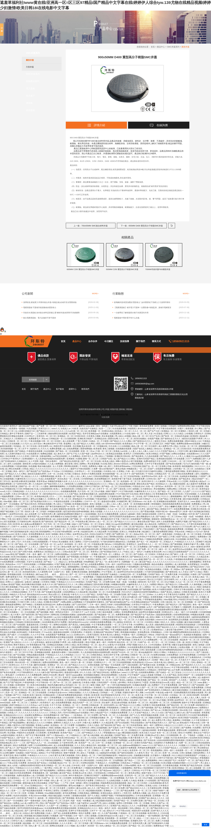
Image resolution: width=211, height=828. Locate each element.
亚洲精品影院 (49, 696)
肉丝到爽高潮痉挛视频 (32, 585)
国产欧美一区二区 (108, 716)
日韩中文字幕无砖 (92, 487)
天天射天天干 (34, 527)
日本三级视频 (133, 490)
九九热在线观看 (152, 457)
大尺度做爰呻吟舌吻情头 (18, 500)
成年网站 (151, 628)
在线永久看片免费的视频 (101, 600)
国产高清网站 (40, 610)
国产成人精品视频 (92, 736)
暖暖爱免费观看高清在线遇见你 (187, 633)
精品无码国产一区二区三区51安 (87, 703)
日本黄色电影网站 (92, 520)
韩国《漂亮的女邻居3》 (60, 613)
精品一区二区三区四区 (138, 784)
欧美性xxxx (14, 666)
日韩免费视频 (56, 698)
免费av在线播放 (64, 605)
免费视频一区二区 (130, 562)
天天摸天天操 (6, 656)
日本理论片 (30, 437)
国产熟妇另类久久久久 (54, 485)
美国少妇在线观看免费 (99, 650)
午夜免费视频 (15, 618)
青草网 (170, 701)
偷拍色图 (195, 464)
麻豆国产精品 (153, 510)
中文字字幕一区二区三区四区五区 (149, 444)
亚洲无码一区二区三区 (46, 437)
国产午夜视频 (109, 749)
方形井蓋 (30, 67)
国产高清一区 (105, 555)
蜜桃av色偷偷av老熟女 (86, 610)
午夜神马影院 (35, 633)
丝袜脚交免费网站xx (34, 716)
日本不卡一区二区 (104, 490)
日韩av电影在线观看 (12, 711)
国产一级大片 (109, 560)
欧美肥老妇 (128, 444)
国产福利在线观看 (125, 754)
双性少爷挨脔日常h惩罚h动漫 (186, 600)
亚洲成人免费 (123, 671)
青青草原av (42, 482)
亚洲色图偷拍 (79, 779)
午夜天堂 (125, 520)
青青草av (95, 552)
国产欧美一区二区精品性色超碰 (175, 437)
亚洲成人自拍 (102, 537)
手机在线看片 (149, 530)
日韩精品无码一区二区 (165, 475)
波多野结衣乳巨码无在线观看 (130, 573)
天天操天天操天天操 (32, 671)
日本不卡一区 (96, 811)
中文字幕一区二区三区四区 (92, 668)
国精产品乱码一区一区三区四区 (63, 530)
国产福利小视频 (91, 547)
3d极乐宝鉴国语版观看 (181, 645)
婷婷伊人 (118, 794)
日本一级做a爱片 (196, 711)
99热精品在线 (103, 610)
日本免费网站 (77, 502)
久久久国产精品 (72, 495)
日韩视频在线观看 (17, 681)
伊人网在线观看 (87, 761)
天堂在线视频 (190, 495)
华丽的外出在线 (125, 756)
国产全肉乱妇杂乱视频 (96, 741)
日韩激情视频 (203, 625)
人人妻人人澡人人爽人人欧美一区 (118, 505)
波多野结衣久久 (98, 454)
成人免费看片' (154, 686)
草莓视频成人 (157, 633)
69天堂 (192, 515)
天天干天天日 (103, 821)
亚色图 (174, 588)
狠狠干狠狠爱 (70, 754)
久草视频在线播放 (45, 565)
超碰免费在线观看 (107, 495)
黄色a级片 (10, 676)
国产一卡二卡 (6, 789)
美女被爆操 (63, 542)
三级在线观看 (73, 653)
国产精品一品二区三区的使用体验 (125, 477)
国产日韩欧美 (19, 537)
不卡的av (56, 472)
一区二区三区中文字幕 (123, 625)
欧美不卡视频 (67, 751)
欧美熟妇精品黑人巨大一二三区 (49, 497)
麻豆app (39, 575)
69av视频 (7, 502)
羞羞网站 (169, 565)
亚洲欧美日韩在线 (122, 457)
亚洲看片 (200, 542)
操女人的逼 (12, 766)
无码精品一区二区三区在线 (25, 447)
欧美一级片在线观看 (51, 691)
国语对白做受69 (152, 578)
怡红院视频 (64, 749)
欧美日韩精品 (152, 454)
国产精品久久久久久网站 (121, 442)
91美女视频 (166, 764)
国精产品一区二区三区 (127, 550)
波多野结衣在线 (16, 515)
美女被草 (106, 703)
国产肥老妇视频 (148, 512)
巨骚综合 (76, 475)
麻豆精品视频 (137, 525)
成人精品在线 (151, 525)
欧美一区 (152, 502)
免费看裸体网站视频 (186, 427)
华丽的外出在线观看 (26, 733)
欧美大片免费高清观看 (92, 475)
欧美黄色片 (45, 703)
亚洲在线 (65, 595)
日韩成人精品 (28, 469)
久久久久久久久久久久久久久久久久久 (52, 469)
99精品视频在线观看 (72, 598)
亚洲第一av (72, 721)
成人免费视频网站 (150, 761)
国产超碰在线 (188, 570)
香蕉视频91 (156, 505)
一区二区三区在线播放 (135, 816)
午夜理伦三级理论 (94, 560)
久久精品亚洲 (203, 557)
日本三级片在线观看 (195, 487)
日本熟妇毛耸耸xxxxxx (58, 693)
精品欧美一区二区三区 (190, 640)
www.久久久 (147, 746)
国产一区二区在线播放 (168, 480)
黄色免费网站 (64, 681)
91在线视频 (49, 452)
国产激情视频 (176, 545)
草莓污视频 (132, 645)
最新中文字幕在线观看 (80, 469)
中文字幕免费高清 (25, 673)
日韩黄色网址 (139, 454)
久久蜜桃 (44, 487)
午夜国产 (203, 477)
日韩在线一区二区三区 (188, 490)
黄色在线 (133, 507)
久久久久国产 (15, 510)
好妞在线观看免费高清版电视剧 (171, 741)
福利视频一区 (63, 661)
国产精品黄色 (138, 457)
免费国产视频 (107, 796)
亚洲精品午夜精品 (89, 568)
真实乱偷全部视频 (119, 703)
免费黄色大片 (164, 525)
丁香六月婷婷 (82, 442)
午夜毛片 (74, 595)
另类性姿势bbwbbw (122, 467)
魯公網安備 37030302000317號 (114, 415)
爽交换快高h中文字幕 (53, 444)
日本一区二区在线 (56, 475)
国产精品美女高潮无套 (70, 462)
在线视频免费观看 (69, 492)
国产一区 (106, 686)
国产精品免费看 (128, 791)
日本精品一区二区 (178, 696)
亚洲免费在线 (144, 633)
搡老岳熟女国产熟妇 (146, 485)
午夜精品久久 (76, 736)
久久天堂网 (183, 482)
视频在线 (206, 530)
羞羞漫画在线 (33, 625)
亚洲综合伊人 (168, 613)
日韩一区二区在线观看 (103, 648)
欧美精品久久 (162, 485)
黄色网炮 (109, 759)
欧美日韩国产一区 (186, 676)
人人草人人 (180, 457)
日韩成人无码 (6, 525)
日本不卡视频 (126, 728)
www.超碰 (90, 427)
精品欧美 (36, 522)
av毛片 (61, 545)
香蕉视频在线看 (14, 575)
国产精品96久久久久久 (192, 666)
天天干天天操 (27, 666)
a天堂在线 (132, 678)
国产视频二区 (76, 520)
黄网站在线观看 (60, 625)
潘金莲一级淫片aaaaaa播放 (54, 671)
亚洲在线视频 (94, 666)
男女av (45, 439)
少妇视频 (189, 434)
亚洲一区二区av (88, 452)
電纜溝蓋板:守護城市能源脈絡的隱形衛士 (39, 308)
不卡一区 (10, 648)
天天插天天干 (78, 613)
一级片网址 (48, 769)
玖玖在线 (113, 447)
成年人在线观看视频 (166, 522)
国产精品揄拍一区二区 (105, 615)
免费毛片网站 (122, 701)
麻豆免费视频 (100, 708)
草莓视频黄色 (113, 708)
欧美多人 (50, 811)
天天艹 (189, 459)
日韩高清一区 (36, 495)
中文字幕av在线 (123, 811)
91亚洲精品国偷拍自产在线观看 (145, 603)
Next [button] (185, 258)
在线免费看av (69, 593)
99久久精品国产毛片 (9, 640)
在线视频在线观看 (124, 449)
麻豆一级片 (102, 643)
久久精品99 (38, 485)
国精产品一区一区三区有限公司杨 (157, 467)
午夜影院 (35, 588)
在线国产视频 (154, 439)
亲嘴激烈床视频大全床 (58, 482)
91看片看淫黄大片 (136, 738)
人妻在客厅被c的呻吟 (43, 618)
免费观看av (197, 505)
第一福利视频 (52, 774)
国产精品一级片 (115, 527)
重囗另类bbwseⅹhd (137, 502)
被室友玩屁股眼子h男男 (192, 439)
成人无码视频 (38, 776)
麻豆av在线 (81, 789)
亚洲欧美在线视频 (79, 573)
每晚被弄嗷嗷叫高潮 (58, 600)
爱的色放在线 (19, 771)
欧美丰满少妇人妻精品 (111, 635)
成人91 (95, 590)
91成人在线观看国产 (48, 480)
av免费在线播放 (135, 741)
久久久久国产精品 (160, 500)
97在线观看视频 (116, 638)
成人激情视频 (180, 565)
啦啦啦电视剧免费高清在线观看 (177, 505)
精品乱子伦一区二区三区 (74, 560)
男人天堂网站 (138, 786)
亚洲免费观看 (53, 733)
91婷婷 (66, 796)
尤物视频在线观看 (142, 756)
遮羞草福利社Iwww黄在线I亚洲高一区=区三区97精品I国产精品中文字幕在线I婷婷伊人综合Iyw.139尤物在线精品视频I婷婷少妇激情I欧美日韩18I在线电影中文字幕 (69, 424)
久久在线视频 (124, 447)
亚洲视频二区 (163, 666)
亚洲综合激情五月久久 (196, 741)
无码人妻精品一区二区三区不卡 (41, 721)
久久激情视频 (33, 537)
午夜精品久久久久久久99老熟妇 (71, 583)
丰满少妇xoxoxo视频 (38, 796)
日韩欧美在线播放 (107, 568)
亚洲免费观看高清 (37, 535)
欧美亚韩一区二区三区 (175, 487)
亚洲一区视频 (201, 570)
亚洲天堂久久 (44, 429)
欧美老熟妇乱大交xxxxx (142, 663)
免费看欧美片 (175, 638)
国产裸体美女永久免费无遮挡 (34, 570)
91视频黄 (76, 628)
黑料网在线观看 (71, 467)
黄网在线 (55, 615)
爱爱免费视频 (86, 449)
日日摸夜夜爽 (70, 439)
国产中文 (17, 696)
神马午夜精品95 (76, 776)
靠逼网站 (68, 444)
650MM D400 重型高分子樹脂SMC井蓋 (156, 226)
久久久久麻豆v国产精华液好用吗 (48, 673)
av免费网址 (30, 701)
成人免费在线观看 (76, 643)
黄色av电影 (121, 469)
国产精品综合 (138, 527)
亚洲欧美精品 (60, 527)
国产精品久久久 (123, 540)
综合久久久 (143, 645)
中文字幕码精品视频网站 (51, 761)
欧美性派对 (183, 738)
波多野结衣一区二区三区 (185, 701)
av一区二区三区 (183, 663)
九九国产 (187, 492)
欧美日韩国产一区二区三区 (50, 590)
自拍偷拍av (200, 469)
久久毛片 (25, 444)
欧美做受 (97, 449)
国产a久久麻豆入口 (201, 527)
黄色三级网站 (80, 464)
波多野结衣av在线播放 (182, 550)
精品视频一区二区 (97, 593)
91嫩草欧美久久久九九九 (26, 480)
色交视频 (77, 447)
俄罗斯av (136, 711)
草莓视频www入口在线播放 (117, 668)
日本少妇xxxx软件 (8, 799)
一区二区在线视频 (94, 472)
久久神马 (142, 510)
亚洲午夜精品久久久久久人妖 (14, 678)
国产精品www (106, 771)
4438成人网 (93, 608)
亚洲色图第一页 (22, 686)
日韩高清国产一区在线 (107, 683)
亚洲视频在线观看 (42, 653)
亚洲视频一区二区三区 (123, 744)
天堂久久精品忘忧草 (22, 668)
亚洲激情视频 (100, 497)
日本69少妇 (151, 480)
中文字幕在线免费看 (180, 668)
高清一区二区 (171, 661)
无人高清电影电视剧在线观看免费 (50, 459)
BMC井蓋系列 (33, 74)
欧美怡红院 (178, 495)
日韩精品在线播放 (45, 578)
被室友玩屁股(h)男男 (37, 475)
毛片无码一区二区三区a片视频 (91, 492)
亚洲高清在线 (56, 688)
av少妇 (57, 618)
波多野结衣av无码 (149, 477)
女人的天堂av (36, 444)
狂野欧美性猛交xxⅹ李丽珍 (111, 608)
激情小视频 (95, 686)
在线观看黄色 (116, 434)
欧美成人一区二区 (123, 432)
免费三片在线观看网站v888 (40, 746)
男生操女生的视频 (8, 633)
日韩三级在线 (166, 603)
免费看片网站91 (157, 585)
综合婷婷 (134, 701)
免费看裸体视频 (47, 477)
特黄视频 (186, 721)
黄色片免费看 (6, 477)
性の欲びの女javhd (137, 580)
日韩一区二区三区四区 (51, 442)
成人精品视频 (96, 580)
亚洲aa (4, 585)
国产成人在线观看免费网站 (93, 565)
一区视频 (94, 555)
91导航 (68, 475)
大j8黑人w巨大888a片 (141, 500)
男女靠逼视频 (94, 464)
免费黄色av (39, 552)
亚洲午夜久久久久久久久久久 (164, 811)
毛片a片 (186, 464)
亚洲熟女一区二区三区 (57, 666)
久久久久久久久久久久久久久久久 (34, 713)
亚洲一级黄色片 (112, 598)
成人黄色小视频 (153, 618)
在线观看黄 (121, 568)
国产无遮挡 (86, 590)
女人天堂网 (33, 462)
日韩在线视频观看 (40, 542)
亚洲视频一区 (191, 603)
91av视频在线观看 (53, 794)
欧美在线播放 (140, 439)
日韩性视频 (20, 562)
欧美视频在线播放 (92, 676)
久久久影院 (43, 598)
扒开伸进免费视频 (188, 656)
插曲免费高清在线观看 (58, 434)
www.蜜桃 (195, 502)
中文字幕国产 (134, 676)
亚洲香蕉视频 (157, 598)
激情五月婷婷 (22, 520)
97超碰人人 (204, 756)
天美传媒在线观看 (107, 701)
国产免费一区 (17, 598)
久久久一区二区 (140, 432)
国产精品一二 (67, 716)
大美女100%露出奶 (20, 495)
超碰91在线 (169, 540)
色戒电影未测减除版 (189, 477)
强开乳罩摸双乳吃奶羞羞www (122, 517)
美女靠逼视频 (108, 437)
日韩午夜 (34, 457)
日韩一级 (181, 643)
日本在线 (76, 766)
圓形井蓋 (185, 47)
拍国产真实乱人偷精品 (143, 449)
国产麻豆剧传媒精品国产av (58, 507)
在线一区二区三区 (108, 721)
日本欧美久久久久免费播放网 (145, 640)
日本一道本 (32, 555)
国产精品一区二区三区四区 (170, 492)
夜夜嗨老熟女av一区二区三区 (174, 520)
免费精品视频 (46, 454)
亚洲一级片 (28, 618)
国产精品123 (171, 585)
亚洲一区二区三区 (191, 507)
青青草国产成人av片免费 (38, 517)
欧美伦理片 (182, 716)
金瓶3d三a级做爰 (127, 515)
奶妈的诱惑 (185, 688)
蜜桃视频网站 (205, 447)
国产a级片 (123, 580)
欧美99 (16, 525)
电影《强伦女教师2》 (49, 462)
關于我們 (140, 342)
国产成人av (156, 711)
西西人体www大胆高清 (118, 464)
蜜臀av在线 (183, 588)
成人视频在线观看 (177, 485)
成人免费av (20, 721)
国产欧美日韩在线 (19, 691)
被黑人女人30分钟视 (49, 588)
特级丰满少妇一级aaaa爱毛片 (169, 512)
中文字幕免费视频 (202, 583)
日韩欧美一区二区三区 (17, 442)
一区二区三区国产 (186, 462)
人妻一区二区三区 (188, 555)
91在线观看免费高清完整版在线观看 (171, 610)
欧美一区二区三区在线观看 (83, 507)
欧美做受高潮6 (18, 806)
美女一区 (135, 658)
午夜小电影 (133, 427)
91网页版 (204, 600)
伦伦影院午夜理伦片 (9, 427)
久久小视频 (70, 826)
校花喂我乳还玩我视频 (179, 620)
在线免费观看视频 (182, 510)
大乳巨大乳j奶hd (169, 718)
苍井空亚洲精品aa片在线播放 (96, 434)
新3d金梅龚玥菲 (146, 653)
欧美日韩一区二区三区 (89, 721)
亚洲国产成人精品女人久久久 (26, 477)
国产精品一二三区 (133, 761)
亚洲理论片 (132, 545)
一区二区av (24, 786)
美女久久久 (145, 658)
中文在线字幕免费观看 (62, 532)
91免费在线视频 (158, 656)
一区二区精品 (44, 620)
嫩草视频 (4, 532)
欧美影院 (194, 437)
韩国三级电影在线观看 (147, 515)
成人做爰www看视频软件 (32, 525)
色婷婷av (31, 540)
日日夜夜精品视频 (171, 766)
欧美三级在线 (36, 696)
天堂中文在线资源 (91, 542)
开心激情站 (193, 520)
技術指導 (124, 342)
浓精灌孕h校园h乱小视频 (93, 598)
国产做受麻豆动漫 (162, 608)
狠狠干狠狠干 (112, 492)
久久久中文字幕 (38, 635)
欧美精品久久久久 (53, 552)
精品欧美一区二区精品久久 (162, 542)
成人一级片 (180, 613)
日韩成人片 (12, 713)
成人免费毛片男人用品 (168, 447)
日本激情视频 (205, 613)
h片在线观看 (179, 459)
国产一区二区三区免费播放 (136, 547)
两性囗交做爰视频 (99, 728)
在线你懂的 (150, 620)
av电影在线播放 (39, 464)
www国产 (94, 804)
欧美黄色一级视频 (17, 429)
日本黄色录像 (176, 500)
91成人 (167, 557)
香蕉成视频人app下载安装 (142, 668)
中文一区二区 (128, 696)
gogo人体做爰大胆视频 (151, 676)
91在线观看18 (33, 454)
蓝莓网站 (41, 751)
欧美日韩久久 (154, 814)
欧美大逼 (159, 668)
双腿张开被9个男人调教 (194, 545)
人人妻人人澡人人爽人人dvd (141, 452)
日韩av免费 (183, 585)
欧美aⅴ (57, 490)
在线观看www (193, 454)
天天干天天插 (35, 593)
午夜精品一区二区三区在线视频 (116, 658)
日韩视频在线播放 (98, 718)
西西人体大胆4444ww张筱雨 (108, 444)
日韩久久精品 (70, 645)
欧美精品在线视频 (115, 454)
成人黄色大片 (60, 454)
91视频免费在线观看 (70, 618)
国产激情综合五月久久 (171, 439)
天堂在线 (29, 718)
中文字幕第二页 (109, 573)
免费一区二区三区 (20, 703)
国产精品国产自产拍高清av (39, 472)
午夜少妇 (11, 520)
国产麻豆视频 (124, 640)
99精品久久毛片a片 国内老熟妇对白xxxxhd (102, 588)
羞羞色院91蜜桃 (108, 502)
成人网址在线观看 (13, 469)
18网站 (117, 613)
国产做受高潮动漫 (43, 650)
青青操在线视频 (45, 505)
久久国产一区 (53, 806)
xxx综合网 (150, 693)
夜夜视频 (189, 429)
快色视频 (32, 467)
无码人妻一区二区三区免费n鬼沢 (68, 769)
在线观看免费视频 (163, 469)
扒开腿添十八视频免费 (181, 608)
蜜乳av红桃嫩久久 (39, 500)
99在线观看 (10, 457)
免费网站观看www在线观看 (189, 444)
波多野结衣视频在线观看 (150, 613)
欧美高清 (32, 764)
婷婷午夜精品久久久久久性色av (23, 706)
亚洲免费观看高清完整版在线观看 (59, 638)
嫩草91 (82, 427)
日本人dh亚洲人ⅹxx (14, 600)
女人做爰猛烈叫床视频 (106, 754)
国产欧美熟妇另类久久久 (42, 502)
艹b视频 (66, 761)
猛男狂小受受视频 (124, 804)
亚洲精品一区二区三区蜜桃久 (174, 432)
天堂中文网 (183, 452)
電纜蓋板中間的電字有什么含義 (126, 319)
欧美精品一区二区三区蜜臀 (86, 716)
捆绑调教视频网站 (58, 487)
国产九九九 (135, 716)
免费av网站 (172, 490)
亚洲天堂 (67, 678)
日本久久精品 (37, 603)
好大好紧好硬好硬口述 (132, 530)
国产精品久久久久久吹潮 (57, 776)
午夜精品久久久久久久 (68, 427)
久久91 (31, 650)
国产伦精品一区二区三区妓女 (92, 525)
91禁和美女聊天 (184, 618)
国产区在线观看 (193, 713)
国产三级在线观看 (130, 666)
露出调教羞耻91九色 (146, 517)
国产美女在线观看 (192, 497)
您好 (174, 806)
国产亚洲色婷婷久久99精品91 (14, 462)
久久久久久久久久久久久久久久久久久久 (122, 512)
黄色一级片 (198, 605)
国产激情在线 (171, 573)
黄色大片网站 (65, 535)
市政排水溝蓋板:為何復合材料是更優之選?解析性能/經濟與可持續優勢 (51, 313)
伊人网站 (199, 429)
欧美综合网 (157, 552)
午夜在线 (159, 693)
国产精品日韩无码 (29, 505)
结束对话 (196, 824)
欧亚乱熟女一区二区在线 (69, 480)
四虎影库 (112, 643)
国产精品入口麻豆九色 (175, 713)
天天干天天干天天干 (197, 610)
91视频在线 (61, 721)
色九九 (66, 590)
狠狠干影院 (147, 774)
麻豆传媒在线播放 (180, 691)
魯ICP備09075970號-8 (90, 415)
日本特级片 (202, 656)
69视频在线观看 (55, 512)
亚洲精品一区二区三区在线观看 (33, 693)
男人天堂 (149, 434)
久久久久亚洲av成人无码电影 (96, 693)
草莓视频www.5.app (112, 733)
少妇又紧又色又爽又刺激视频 (36, 510)
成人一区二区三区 (105, 522)
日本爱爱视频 (87, 480)
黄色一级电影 (102, 427)
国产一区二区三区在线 (91, 462)
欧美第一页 (61, 477)
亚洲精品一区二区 (112, 482)
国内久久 (79, 540)
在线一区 (150, 487)
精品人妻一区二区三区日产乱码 (146, 437)
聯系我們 (85, 390)
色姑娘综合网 (87, 532)
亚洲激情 (70, 459)
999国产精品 (76, 661)
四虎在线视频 (30, 565)
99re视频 (4, 560)
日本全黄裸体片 (93, 620)
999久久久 (165, 623)
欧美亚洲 (95, 696)
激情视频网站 (188, 467)
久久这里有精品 (38, 643)
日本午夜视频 (133, 650)
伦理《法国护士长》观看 (59, 573)
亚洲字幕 (35, 580)
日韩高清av (126, 764)
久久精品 (132, 781)
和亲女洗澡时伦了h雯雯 (100, 535)
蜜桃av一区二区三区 (80, 580)
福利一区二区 (137, 434)
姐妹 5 (75, 525)
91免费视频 (114, 764)
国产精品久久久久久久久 (126, 522)
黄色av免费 (66, 547)
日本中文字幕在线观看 (155, 464)
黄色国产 (173, 681)
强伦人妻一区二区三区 (182, 578)
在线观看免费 (139, 480)
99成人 (112, 485)
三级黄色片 (34, 703)
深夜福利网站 (46, 457)
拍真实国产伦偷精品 (89, 429)
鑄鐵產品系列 (32, 81)
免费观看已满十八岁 (202, 459)
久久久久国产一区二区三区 (146, 688)
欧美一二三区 (105, 429)
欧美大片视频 (192, 643)
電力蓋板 (30, 88)
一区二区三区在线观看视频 (119, 663)
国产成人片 (10, 749)
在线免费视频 (160, 779)
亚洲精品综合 (36, 786)
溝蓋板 (29, 103)
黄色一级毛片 (19, 472)
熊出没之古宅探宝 (155, 580)
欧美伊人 (20, 736)
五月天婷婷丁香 (168, 618)
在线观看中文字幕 (203, 676)
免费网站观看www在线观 (112, 776)
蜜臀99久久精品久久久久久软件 (68, 723)
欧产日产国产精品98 (12, 683)
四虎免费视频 (165, 527)
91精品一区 (94, 442)
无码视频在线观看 (21, 708)
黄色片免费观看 (20, 746)
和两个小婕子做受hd (80, 804)
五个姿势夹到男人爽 (22, 485)
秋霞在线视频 (102, 507)
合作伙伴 (92, 342)
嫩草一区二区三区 (46, 555)
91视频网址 (81, 726)
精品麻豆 (146, 532)
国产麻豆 (174, 555)
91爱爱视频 (142, 806)
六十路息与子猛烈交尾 (106, 671)
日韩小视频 (43, 600)
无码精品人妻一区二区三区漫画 (188, 535)
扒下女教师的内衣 (194, 658)
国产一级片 (84, 517)
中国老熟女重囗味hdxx (86, 522)
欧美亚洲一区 (47, 527)
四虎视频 (131, 542)
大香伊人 (38, 738)
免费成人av (18, 804)
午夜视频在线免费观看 (184, 560)
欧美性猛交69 (49, 605)
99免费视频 (89, 562)
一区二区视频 (116, 693)
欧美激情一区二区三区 (131, 482)
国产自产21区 (154, 432)
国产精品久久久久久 (78, 666)
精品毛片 (117, 771)
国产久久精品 (196, 573)
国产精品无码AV (197, 568)
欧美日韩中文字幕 (112, 656)
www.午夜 (64, 630)
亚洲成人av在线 (120, 452)
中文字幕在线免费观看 (167, 429)
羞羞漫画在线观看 (61, 633)
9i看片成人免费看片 (92, 723)
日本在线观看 (20, 517)
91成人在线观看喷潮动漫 (41, 520)
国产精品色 (162, 530)
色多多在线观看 (20, 796)
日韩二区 (127, 527)
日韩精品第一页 (56, 439)
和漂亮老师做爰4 (118, 650)
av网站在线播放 (178, 454)
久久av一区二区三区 (117, 510)
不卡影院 (105, 442)
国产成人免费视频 (163, 708)
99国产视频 (170, 444)
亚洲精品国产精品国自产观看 (106, 633)
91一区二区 (179, 603)
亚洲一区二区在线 (171, 754)
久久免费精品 (75, 457)
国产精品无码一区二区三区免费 (23, 620)
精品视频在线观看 (94, 791)
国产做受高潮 (138, 475)
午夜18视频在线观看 (120, 630)
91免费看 (197, 728)
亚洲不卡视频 (43, 781)
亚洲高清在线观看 (32, 623)
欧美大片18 (48, 585)
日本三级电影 (89, 661)
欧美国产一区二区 (87, 744)
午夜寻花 (195, 668)
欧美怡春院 (22, 633)
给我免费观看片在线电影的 (142, 610)
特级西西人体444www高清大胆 (142, 429)
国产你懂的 (154, 547)
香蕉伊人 (53, 681)
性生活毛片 (127, 593)
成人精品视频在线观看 (126, 485)
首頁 (153, 47)
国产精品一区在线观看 (111, 666)
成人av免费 (5, 495)
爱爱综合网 (113, 439)
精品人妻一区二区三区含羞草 (144, 447)
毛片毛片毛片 (54, 570)
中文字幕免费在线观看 (102, 625)
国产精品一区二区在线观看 (68, 452)
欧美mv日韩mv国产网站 (99, 630)
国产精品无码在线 (101, 673)
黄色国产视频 (14, 585)
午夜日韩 (168, 598)
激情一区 (146, 721)
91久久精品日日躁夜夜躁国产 (176, 552)
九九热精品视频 (113, 781)
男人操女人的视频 (123, 437)
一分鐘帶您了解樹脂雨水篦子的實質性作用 (131, 313)
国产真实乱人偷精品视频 (80, 625)
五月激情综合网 (114, 497)
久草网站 (121, 472)
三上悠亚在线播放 (37, 507)
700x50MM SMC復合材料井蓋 (98, 226)
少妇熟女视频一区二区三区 (48, 540)
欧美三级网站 (76, 542)
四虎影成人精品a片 (198, 482)
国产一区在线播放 (11, 505)
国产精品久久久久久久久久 (152, 568)
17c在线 (126, 434)
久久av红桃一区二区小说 (76, 432)
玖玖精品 (145, 711)
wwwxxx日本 (162, 620)
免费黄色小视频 (96, 467)
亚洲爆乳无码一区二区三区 (73, 791)
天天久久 (45, 449)
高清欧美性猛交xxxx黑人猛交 (163, 683)
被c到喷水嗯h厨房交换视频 (24, 482)
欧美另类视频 (67, 540)
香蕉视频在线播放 (128, 633)
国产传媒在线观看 (8, 809)
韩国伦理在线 (55, 799)
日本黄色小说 (109, 472)
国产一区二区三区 (81, 552)
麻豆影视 (69, 464)
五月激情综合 (146, 490)
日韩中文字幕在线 (169, 648)
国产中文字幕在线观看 (36, 736)
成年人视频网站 (202, 475)
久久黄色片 (139, 754)
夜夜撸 (141, 781)
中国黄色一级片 (129, 635)
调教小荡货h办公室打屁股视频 (129, 462)
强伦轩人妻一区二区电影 (199, 432)
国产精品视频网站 (17, 723)
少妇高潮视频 (90, 515)
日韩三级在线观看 (105, 613)
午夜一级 (204, 464)
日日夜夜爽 (41, 733)
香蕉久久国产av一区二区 (162, 804)
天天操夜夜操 (33, 771)
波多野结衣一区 (110, 580)
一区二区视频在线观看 (199, 751)
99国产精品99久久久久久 (167, 628)
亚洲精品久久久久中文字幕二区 (82, 821)
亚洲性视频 (170, 568)
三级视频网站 (127, 769)
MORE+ (95, 294)
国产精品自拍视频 (181, 598)
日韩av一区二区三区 (24, 497)
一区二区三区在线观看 (85, 537)
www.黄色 (9, 555)
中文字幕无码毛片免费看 (175, 595)
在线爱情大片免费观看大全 (166, 744)
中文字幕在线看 (126, 492)
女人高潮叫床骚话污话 (25, 432)
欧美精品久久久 (18, 540)
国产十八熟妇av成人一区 (58, 736)
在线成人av (66, 429)
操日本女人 (143, 507)
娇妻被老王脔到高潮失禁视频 (97, 585)
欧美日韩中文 (148, 482)
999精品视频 (97, 691)
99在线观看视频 (159, 706)
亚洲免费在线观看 (122, 578)
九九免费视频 (80, 485)
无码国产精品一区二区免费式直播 (163, 575)
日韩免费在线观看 (29, 698)
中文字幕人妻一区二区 (132, 588)
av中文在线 (43, 706)
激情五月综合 (160, 442)
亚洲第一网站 (158, 661)
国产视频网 (20, 555)
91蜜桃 (79, 459)
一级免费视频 (88, 578)
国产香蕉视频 (73, 557)
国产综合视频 (19, 656)
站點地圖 (105, 418)
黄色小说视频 (96, 512)
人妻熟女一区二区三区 (122, 555)
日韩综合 (201, 555)
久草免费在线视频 (75, 487)
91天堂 (174, 738)
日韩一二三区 (33, 761)
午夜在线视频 (34, 442)
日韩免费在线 (119, 545)
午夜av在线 (195, 723)
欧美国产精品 (75, 434)
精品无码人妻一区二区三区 (46, 821)
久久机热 (169, 560)
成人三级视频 (105, 628)
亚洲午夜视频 (78, 678)
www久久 (56, 429)
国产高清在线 (150, 741)
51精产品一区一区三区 (148, 643)
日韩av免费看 (130, 766)
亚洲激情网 (176, 703)
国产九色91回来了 (80, 605)
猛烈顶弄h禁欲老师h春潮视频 (76, 512)
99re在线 (183, 711)
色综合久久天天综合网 (182, 527)
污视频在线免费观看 (154, 540)
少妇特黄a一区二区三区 (183, 469)
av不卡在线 (90, 613)
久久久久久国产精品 (201, 492)
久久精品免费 (101, 532)
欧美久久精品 (22, 535)
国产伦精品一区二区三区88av (169, 517)
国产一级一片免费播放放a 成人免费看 (50, 718)
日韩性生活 (100, 781)
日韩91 (185, 638)
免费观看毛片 (35, 439)
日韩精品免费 (104, 738)
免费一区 (87, 640)
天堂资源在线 (100, 774)
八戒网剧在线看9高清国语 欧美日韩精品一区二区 (40, 766)
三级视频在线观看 (79, 796)
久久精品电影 (123, 716)
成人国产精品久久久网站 (84, 444)
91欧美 (75, 429)
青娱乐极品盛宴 (44, 467)
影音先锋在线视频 (198, 620)
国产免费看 (186, 728)
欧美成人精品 (108, 462)
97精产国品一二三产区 (19, 580)
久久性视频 (66, 570)
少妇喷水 (71, 789)
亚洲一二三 (16, 791)
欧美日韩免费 (193, 696)
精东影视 (71, 510)
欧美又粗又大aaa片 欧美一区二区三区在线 (158, 733)
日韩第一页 (168, 570)
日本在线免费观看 (144, 796)
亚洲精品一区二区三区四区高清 (71, 437)
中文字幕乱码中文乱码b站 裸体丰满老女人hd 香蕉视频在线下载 (144, 495)
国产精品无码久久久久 (199, 522)
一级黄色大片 (194, 681)
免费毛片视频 (182, 522)
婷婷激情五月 (202, 706)
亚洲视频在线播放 (68, 615)
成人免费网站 (120, 648)
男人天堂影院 (104, 731)
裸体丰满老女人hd (193, 442)
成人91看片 (15, 615)
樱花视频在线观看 (130, 733)
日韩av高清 (67, 552)
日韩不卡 (15, 527)
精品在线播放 (158, 565)
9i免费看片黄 (46, 628)
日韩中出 (162, 515)
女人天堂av (184, 573)
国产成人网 (78, 547)
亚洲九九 (123, 532)
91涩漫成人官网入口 (163, 434)
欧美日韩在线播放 (19, 557)
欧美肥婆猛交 (194, 565)
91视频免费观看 (111, 515)
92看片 (181, 429)
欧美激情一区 (71, 545)
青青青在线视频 (108, 540)
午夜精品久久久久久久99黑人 (67, 578)
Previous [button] (63, 258)
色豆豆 (100, 515)
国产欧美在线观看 (174, 464)
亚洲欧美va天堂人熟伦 (105, 570)
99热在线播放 (75, 693)
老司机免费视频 (76, 562)
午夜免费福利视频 (61, 650)
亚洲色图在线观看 (164, 459)
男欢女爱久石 (54, 595)
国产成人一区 (143, 542)
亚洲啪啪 (39, 794)
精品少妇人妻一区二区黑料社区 (19, 610)
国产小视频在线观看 (23, 728)
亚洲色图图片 (28, 459)
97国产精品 (66, 711)
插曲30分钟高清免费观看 (20, 774)
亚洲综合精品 (108, 432)
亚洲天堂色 (96, 658)
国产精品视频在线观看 (33, 791)
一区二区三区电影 (81, 824)
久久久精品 (178, 434)
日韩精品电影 (18, 492)
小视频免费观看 (7, 497)
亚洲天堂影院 (93, 635)
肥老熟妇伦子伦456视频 (83, 500)
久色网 (84, 618)
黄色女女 (158, 449)
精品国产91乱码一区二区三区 (124, 653)
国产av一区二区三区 (62, 683)
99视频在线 (132, 469)
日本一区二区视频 (198, 598)
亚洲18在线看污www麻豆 (70, 588)
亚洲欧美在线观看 (170, 711)
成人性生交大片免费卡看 (159, 794)
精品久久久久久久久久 (47, 640)
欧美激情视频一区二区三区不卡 (15, 449)
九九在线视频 (94, 618)
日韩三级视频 (186, 754)
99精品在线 (175, 666)
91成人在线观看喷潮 (43, 490)
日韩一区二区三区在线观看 (62, 608)
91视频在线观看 (140, 686)
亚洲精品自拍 (101, 439)
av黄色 (24, 527)
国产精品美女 (185, 480)
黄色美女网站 (73, 668)
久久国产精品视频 (110, 814)
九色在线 (122, 676)
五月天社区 (203, 630)
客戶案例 (60, 390)
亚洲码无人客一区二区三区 (60, 500)
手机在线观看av (137, 723)
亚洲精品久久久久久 (160, 658)
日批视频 (52, 764)
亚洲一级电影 (76, 784)
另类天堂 (127, 794)
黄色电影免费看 (147, 427)
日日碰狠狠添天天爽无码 (118, 557)
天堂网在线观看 (87, 764)
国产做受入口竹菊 (167, 537)
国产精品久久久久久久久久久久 (50, 432)
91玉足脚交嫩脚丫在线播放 (12, 754)
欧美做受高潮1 (29, 573)
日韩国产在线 (106, 459)
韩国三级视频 (139, 608)
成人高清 (150, 625)
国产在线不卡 (21, 608)
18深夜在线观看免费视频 (101, 623)
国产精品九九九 (167, 457)
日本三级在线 (191, 630)
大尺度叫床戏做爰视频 (197, 525)
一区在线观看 (56, 741)
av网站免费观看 (136, 464)
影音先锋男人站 (45, 447)
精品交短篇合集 (201, 650)
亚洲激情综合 (157, 630)
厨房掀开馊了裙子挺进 (122, 480)
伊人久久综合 (86, 673)
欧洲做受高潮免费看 (9, 786)
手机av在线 (172, 482)
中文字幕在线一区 (44, 683)
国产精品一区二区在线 (133, 497)
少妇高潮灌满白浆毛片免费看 (54, 623)
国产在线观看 (19, 625)
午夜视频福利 (100, 557)
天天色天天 (104, 547)
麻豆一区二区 (165, 550)
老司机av (159, 487)
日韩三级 (168, 633)
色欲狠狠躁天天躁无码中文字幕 (157, 769)
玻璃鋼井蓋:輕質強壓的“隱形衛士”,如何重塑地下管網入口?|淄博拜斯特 (142, 303)
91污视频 (7, 751)
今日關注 (108, 342)
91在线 (104, 464)
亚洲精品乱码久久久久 (97, 485)
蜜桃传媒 (27, 784)
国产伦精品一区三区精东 (145, 555)
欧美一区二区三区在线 (169, 477)
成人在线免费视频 (71, 449)
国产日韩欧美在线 (152, 497)
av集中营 (117, 600)
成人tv (193, 588)
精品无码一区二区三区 (127, 643)
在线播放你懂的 (179, 764)
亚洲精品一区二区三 (72, 706)
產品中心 (161, 47)
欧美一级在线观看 (120, 809)
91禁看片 (147, 706)
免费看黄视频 (31, 600)
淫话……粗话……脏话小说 (56, 575)
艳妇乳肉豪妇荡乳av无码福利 (61, 686)
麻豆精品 (86, 658)
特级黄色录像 (135, 532)
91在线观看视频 (119, 429)
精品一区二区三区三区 (187, 683)
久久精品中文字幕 (76, 527)
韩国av (177, 570)
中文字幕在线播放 (89, 731)
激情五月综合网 (72, 565)
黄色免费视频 (155, 806)
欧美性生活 (132, 510)
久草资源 (188, 650)
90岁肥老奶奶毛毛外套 (111, 696)
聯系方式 (156, 342)
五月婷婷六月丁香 (188, 749)
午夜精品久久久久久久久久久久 (181, 653)
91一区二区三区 (82, 686)
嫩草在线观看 (78, 570)
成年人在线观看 (14, 464)
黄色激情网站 (183, 568)
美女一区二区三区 (153, 754)
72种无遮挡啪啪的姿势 (19, 532)
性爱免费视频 (198, 688)
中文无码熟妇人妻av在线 (144, 728)
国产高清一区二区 (48, 545)
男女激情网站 (35, 691)
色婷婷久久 (35, 449)
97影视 (87, 696)
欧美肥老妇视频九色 (89, 495)
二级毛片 (127, 771)
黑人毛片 (128, 608)
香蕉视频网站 (100, 510)
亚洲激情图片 (137, 578)
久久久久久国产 (156, 507)
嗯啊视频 (95, 794)
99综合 (192, 557)
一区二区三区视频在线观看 (12, 718)
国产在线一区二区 (85, 510)
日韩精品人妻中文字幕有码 (12, 434)
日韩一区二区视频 (142, 804)
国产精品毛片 (172, 605)
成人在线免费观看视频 (62, 703)
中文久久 (165, 497)
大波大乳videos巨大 (118, 427)
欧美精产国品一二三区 (197, 540)
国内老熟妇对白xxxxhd (53, 495)
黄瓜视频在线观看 (41, 816)
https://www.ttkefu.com (198, 781)
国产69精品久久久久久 (50, 711)
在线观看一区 (182, 751)
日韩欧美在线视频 (190, 593)
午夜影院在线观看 (35, 452)
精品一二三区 (143, 819)
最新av (10, 590)
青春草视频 (124, 821)
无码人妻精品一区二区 (86, 756)
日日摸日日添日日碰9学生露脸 (149, 472)
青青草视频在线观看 (150, 716)
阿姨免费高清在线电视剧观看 (114, 784)
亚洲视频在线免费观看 (167, 502)
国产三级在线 (120, 490)
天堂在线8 (136, 467)
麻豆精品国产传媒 (27, 427)
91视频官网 (122, 502)
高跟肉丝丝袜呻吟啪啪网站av (146, 593)
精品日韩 (34, 532)
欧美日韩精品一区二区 (88, 645)
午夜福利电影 (101, 500)
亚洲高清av (87, 688)
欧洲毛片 (128, 454)
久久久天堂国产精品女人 (166, 452)
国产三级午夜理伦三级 (81, 681)
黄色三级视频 (108, 449)
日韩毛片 (15, 821)
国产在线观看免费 (90, 550)
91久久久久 (200, 467)
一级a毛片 (8, 517)
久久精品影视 (117, 547)
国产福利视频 (31, 598)
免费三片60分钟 (169, 462)
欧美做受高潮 (68, 490)
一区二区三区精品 (161, 545)
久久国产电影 (84, 454)
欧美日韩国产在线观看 (188, 718)
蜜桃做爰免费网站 (13, 605)
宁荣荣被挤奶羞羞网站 (153, 600)
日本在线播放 (155, 645)
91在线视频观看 (114, 593)
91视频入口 (184, 746)
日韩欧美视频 (141, 681)
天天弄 (19, 490)
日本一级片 (111, 565)
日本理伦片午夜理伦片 (11, 459)
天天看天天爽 (23, 603)
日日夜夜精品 (67, 472)
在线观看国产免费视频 (140, 520)
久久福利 (54, 510)
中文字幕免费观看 (137, 618)
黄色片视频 (90, 643)
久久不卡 (204, 718)
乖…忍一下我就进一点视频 (119, 718)
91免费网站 (139, 625)
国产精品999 (106, 726)
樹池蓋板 (30, 110)
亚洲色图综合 (131, 537)
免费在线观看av (62, 555)
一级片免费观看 (73, 731)
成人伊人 (103, 645)
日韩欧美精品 (96, 656)
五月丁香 (19, 512)
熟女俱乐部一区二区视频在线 (95, 447)
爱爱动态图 (126, 711)
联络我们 (183, 806)
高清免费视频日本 (102, 480)
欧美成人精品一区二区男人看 (49, 560)
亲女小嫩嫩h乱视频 (173, 507)
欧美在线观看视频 (111, 769)
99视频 (45, 681)
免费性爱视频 (56, 449)
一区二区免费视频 (117, 779)
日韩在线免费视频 (101, 477)
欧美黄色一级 (111, 640)
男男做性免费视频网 (147, 749)
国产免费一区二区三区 (46, 427)
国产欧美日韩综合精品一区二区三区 (71, 738)
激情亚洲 (27, 464)
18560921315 (180, 342)
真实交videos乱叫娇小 (17, 568)
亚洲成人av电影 (43, 726)
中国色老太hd (138, 487)
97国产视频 (165, 454)
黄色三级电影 (199, 645)
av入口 (70, 635)
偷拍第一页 (43, 799)
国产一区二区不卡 (77, 575)
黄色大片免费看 (185, 733)
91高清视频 (32, 429)
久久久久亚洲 (23, 457)
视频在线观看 (155, 718)
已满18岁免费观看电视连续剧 (170, 650)
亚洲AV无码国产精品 (146, 459)
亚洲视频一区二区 (193, 530)
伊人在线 (67, 766)
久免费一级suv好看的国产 (103, 469)
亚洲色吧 (98, 688)
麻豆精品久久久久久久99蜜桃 (40, 723)
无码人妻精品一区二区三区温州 (56, 801)
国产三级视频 (6, 708)
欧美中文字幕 (95, 698)
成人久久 (92, 789)
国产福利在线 (47, 522)
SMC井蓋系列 (173, 47)
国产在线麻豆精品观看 (52, 593)
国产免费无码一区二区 (122, 535)
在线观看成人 (194, 731)
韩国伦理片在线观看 (63, 447)
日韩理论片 (199, 434)
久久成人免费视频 (55, 464)
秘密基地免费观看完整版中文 (70, 515)
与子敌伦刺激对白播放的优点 (113, 542)
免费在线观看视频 (176, 442)
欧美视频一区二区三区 (102, 681)
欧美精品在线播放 (154, 570)
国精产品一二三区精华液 (36, 434)
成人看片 (108, 467)
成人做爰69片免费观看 (197, 485)
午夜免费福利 (133, 568)
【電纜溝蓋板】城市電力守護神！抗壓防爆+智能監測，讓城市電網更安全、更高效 (142, 308)
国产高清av (42, 764)
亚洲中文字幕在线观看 (122, 628)
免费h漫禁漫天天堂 (152, 462)
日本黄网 (165, 547)
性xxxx (128, 638)
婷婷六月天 (104, 590)
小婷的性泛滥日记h (122, 759)
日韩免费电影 (173, 656)
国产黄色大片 (185, 686)
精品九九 (63, 562)
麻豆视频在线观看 (197, 452)
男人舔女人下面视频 (104, 457)
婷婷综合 (35, 708)
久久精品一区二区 (83, 751)
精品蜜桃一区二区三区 (160, 703)
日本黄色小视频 (94, 437)
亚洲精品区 (142, 635)
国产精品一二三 (51, 562)
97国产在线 (132, 661)
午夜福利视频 (21, 467)
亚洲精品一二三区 (92, 540)
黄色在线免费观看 (109, 676)
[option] (85, 258)
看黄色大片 (61, 668)
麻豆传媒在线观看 (191, 500)
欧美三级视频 (161, 427)
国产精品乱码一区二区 (83, 497)
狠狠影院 (62, 510)
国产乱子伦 (72, 454)
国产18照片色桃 (25, 552)
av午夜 (77, 532)
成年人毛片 (16, 542)
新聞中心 (73, 390)
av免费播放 (77, 603)
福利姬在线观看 (178, 658)
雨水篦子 (30, 96)
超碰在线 (19, 583)
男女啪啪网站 (160, 490)
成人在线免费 (69, 442)
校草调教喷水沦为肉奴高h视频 (64, 517)
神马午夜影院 (6, 653)
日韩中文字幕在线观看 (184, 590)
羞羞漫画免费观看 (176, 530)
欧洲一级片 (188, 512)
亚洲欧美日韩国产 (86, 439)
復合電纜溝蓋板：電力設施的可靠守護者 (39, 319)
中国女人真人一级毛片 (133, 552)
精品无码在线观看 (60, 620)
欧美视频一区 (95, 432)
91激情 (194, 575)
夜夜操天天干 (166, 510)
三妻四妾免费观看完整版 (175, 472)
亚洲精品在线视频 (55, 645)
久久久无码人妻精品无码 (86, 746)
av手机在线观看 (60, 457)
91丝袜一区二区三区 (189, 447)
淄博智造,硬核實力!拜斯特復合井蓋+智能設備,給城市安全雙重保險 (50, 303)
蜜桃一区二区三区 (91, 459)
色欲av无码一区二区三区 (144, 535)
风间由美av (10, 565)
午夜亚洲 (204, 628)
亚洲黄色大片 (21, 439)
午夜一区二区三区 (104, 452)
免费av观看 (66, 603)
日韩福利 (172, 427)
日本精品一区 (46, 625)
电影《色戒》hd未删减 (177, 515)
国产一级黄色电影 (165, 535)
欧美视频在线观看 (80, 505)
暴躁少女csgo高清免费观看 (198, 457)
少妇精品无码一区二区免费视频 (133, 575)
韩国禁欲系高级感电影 (186, 625)
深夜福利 (7, 746)
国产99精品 (20, 452)
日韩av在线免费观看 (185, 475)
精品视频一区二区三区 (108, 746)
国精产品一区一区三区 (29, 487)
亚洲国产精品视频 (119, 738)
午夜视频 (148, 698)
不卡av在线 (47, 633)
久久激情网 (160, 482)
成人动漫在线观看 (61, 520)
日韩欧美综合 (13, 570)
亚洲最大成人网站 (15, 550)
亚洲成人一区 (98, 751)
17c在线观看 (23, 635)
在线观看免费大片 (24, 648)
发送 (205, 825)
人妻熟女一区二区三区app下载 (156, 588)
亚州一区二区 (84, 545)
